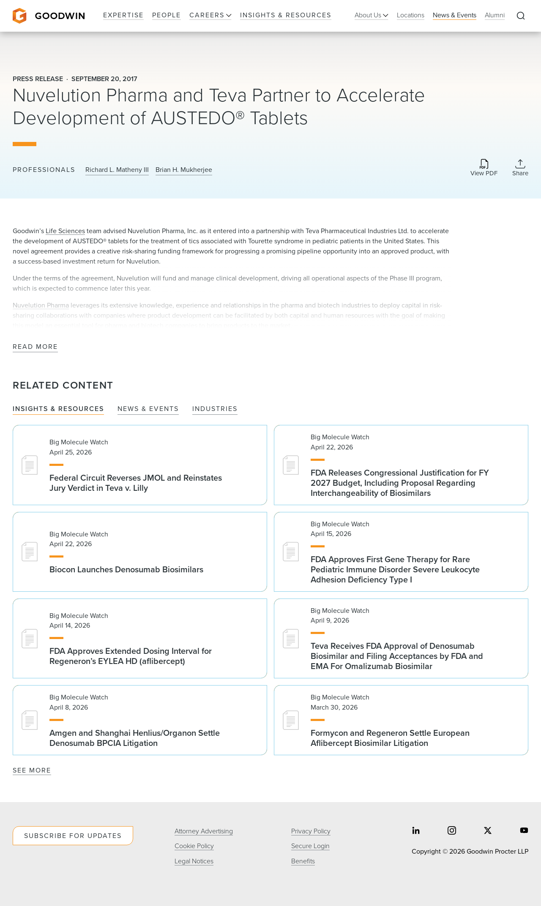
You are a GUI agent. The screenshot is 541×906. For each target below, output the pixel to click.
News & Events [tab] (148, 409)
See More (32, 770)
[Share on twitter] (488, 831)
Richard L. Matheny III (117, 169)
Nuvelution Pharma (41, 305)
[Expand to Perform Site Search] (520, 16)
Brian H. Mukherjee (184, 169)
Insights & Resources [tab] (58, 409)
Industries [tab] (215, 409)
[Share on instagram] (452, 831)
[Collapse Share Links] (520, 168)
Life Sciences (65, 231)
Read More (35, 347)
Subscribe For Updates (73, 836)
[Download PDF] (484, 168)
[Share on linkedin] (416, 831)
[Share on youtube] (524, 831)
